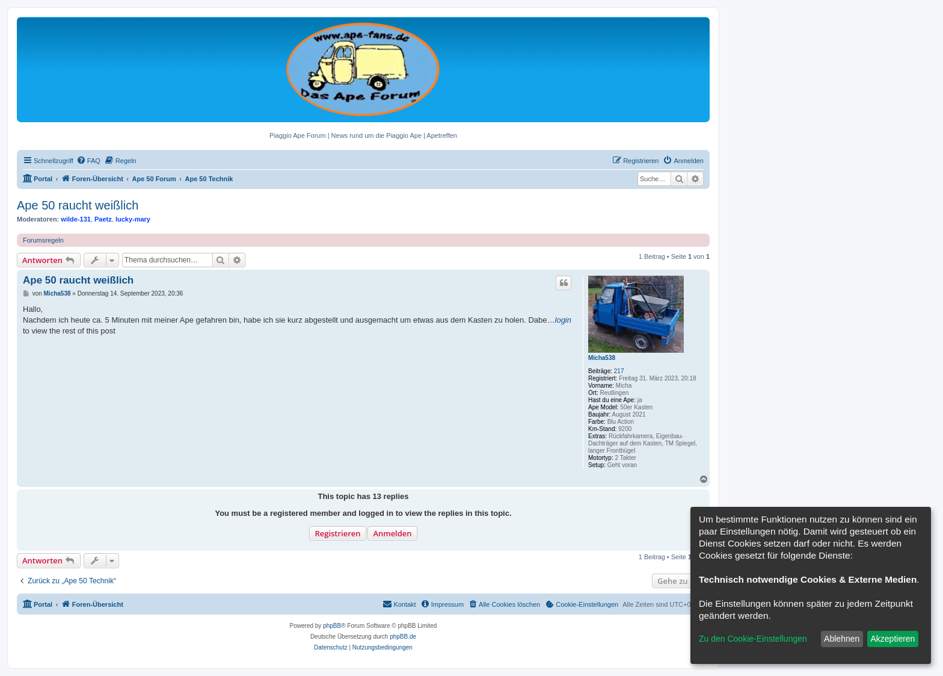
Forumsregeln (43, 240)
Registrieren (337, 533)
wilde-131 (76, 219)
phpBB (332, 625)
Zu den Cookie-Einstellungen (753, 638)
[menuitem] (88, 160)
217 (619, 371)
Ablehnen (841, 638)
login (563, 319)
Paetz (103, 219)
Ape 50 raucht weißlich (77, 205)
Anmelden (392, 533)
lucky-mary (132, 219)
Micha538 (601, 358)
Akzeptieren (892, 638)
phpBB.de (403, 636)
